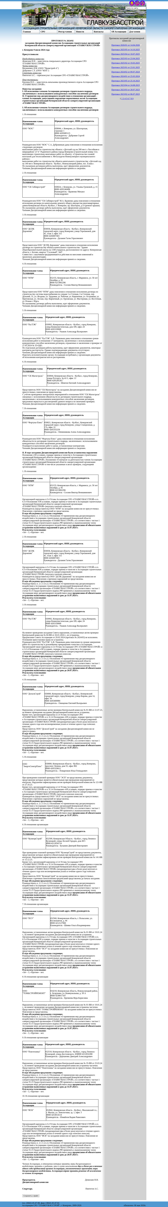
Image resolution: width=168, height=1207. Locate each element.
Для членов (134, 32)
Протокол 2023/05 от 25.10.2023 (125, 81)
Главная (27, 32)
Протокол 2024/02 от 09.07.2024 (125, 72)
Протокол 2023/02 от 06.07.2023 (125, 94)
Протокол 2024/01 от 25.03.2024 (125, 76)
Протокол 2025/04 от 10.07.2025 (125, 54)
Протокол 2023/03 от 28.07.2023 (125, 90)
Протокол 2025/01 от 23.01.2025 (125, 67)
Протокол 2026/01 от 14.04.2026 (125, 45)
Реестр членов (65, 32)
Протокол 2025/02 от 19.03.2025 (125, 63)
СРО (43, 32)
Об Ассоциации (119, 32)
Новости (80, 32)
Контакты (99, 32)
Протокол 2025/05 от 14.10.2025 (125, 49)
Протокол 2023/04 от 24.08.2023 (125, 85)
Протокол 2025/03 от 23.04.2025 (125, 58)
